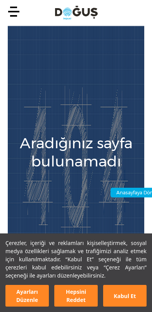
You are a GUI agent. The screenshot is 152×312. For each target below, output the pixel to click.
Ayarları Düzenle (27, 295)
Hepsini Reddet (76, 295)
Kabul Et (125, 296)
